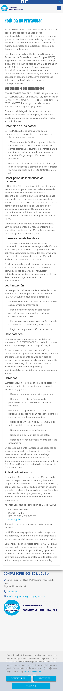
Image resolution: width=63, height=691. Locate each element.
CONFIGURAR (18, 678)
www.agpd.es (15, 519)
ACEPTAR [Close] (31, 686)
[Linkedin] (26, 2)
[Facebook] (22, 2)
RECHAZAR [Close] (44, 678)
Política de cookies (32, 671)
